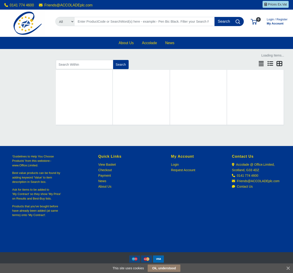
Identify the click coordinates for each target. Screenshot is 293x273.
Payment (104, 175)
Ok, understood (164, 268)
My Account (277, 21)
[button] (254, 21)
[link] (146, 243)
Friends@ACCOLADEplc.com (65, 5)
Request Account (183, 170)
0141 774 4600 (19, 5)
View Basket (107, 164)
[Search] (144, 21)
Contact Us (242, 186)
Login (175, 164)
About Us (104, 186)
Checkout (105, 170)
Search (121, 64)
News (102, 181)
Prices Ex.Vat (275, 4)
